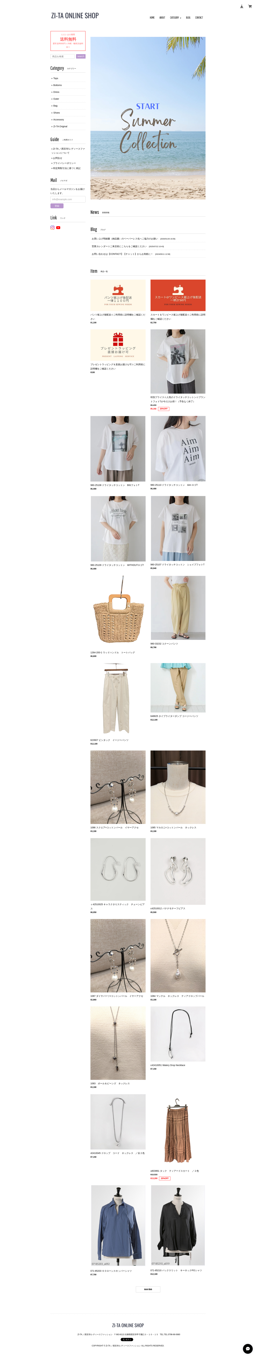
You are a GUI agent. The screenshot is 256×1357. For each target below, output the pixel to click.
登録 (57, 206)
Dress (56, 92)
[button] (176, 18)
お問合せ (57, 158)
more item (148, 1289)
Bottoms (57, 85)
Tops (55, 78)
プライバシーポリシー (64, 163)
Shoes (56, 112)
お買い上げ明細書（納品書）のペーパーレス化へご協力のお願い (125, 238)
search (80, 56)
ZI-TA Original (60, 126)
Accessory (58, 119)
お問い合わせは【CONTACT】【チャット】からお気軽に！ (122, 254)
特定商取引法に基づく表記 (66, 168)
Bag (55, 105)
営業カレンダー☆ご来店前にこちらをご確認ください (119, 246)
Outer (56, 99)
